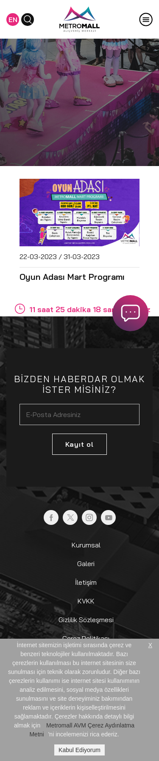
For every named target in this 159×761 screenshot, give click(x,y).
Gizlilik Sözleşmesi (86, 619)
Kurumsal (86, 545)
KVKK (86, 601)
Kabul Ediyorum (79, 750)
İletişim (86, 582)
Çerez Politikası (85, 638)
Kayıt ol (79, 444)
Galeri (86, 563)
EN (12, 19)
